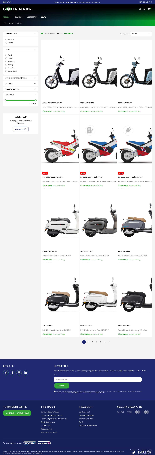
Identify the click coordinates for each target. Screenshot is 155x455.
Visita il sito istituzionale (17, 412)
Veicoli (11, 23)
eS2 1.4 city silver (87, 103)
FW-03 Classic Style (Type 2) (91, 177)
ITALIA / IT (8, 2)
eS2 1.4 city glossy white (52, 103)
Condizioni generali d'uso (50, 411)
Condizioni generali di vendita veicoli (54, 417)
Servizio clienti (145, 2)
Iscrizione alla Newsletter (88, 424)
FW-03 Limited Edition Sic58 (53, 177)
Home (5, 23)
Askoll (10, 55)
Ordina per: (125, 34)
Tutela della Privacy (48, 421)
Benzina (10, 42)
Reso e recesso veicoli (49, 431)
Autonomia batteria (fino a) (16, 78)
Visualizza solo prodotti (59, 33)
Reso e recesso (46, 428)
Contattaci (20, 129)
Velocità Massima (12, 89)
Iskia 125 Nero (48, 326)
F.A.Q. (81, 421)
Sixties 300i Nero (86, 252)
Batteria (8, 83)
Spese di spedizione (86, 417)
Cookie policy (46, 424)
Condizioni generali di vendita (51, 414)
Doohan (10, 58)
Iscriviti (63, 385)
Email (55, 375)
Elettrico (11, 39)
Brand (7, 49)
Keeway (10, 65)
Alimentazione (11, 34)
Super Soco (12, 68)
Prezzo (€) (9, 95)
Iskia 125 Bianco (86, 326)
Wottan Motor (12, 71)
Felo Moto (11, 61)
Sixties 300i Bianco (50, 252)
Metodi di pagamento (86, 414)
